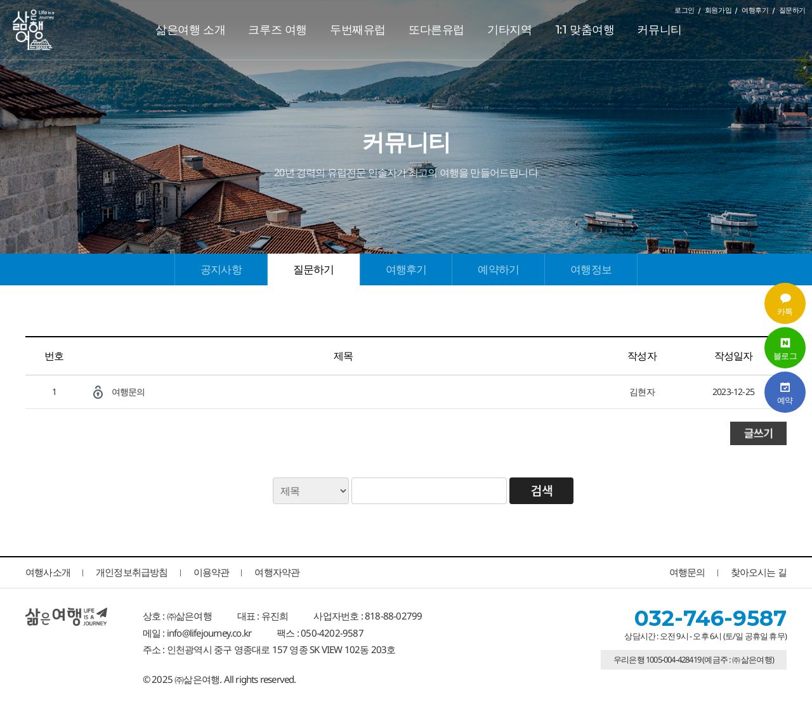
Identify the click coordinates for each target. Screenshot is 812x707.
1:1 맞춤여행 (585, 30)
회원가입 (718, 10)
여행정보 (591, 269)
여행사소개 (47, 572)
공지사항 (221, 269)
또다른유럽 (436, 30)
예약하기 (498, 269)
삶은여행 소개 (190, 30)
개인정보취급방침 (132, 572)
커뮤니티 (659, 30)
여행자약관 (276, 572)
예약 (785, 392)
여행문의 (128, 392)
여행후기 (755, 10)
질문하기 (792, 10)
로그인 (684, 10)
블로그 (785, 348)
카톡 (785, 303)
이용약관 (211, 572)
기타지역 (509, 30)
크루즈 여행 (277, 30)
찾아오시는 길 (759, 572)
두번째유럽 (358, 30)
